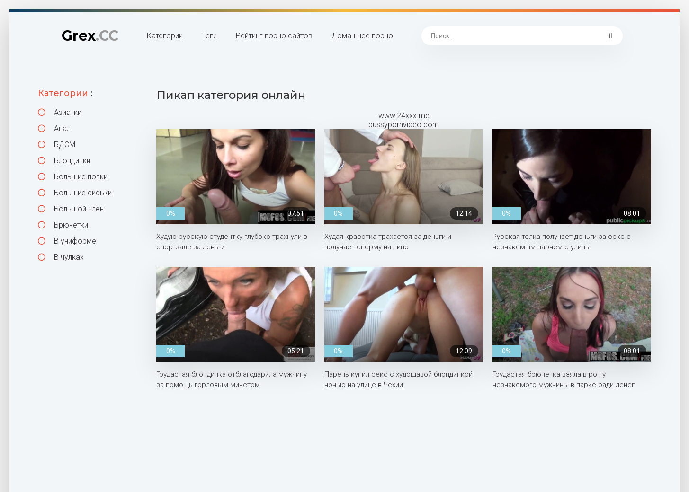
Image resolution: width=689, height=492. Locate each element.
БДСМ (56, 144)
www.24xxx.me (404, 115)
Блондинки (64, 160)
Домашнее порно (362, 35)
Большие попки (72, 176)
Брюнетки (63, 224)
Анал (54, 128)
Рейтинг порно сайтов (274, 35)
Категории (165, 35)
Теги (209, 35)
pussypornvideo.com (403, 124)
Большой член (71, 208)
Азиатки (59, 112)
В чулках (61, 257)
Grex (90, 35)
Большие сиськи (75, 192)
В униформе (67, 241)
